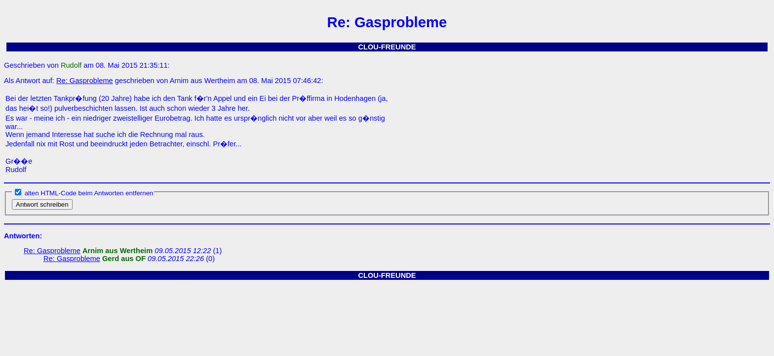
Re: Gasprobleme (84, 81)
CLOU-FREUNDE (387, 47)
